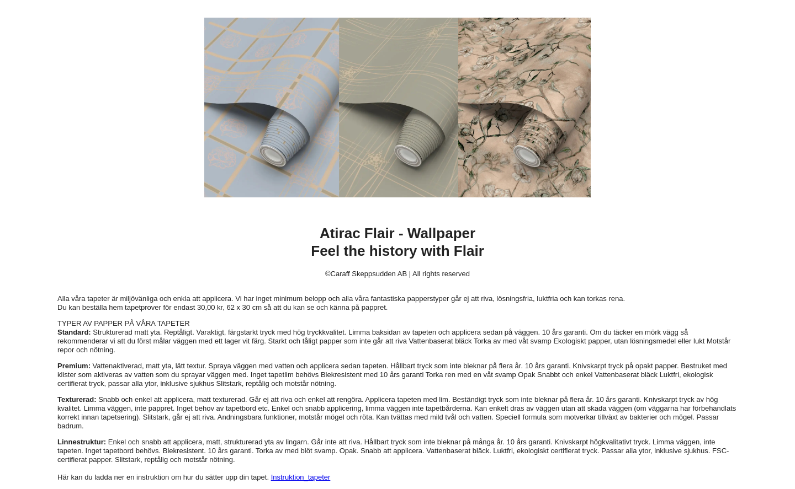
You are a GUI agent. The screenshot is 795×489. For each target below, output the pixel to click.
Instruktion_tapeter (301, 477)
